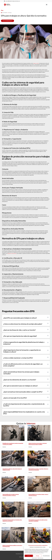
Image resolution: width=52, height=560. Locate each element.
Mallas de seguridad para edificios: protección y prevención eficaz (12, 546)
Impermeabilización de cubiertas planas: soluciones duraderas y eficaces (11, 495)
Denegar (37, 555)
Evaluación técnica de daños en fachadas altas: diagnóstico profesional (12, 520)
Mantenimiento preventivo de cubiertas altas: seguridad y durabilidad (38, 520)
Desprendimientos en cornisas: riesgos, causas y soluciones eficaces (38, 495)
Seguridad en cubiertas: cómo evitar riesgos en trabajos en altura (12, 469)
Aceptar (28, 555)
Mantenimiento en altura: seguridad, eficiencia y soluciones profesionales (38, 469)
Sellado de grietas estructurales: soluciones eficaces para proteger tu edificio (38, 444)
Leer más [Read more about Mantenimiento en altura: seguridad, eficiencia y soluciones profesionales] (30, 472)
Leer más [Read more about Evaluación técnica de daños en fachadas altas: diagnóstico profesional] (4, 523)
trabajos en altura (36, 63)
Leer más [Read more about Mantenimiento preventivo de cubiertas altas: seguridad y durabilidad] (30, 523)
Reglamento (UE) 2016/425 (12, 253)
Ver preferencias (46, 555)
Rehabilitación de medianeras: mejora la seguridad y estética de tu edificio (13, 444)
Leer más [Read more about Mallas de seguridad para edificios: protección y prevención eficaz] (4, 549)
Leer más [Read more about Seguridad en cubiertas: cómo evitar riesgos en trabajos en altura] (4, 472)
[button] (49, 547)
